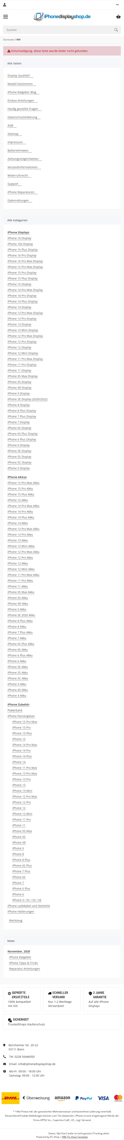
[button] (117, 4)
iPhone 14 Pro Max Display (25, 290)
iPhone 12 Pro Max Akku (23, 552)
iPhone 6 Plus (21, 888)
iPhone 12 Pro (21, 802)
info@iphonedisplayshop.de (37, 1064)
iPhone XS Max (22, 831)
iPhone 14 (18, 762)
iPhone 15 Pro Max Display (25, 267)
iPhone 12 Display (19, 347)
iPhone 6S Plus (22, 865)
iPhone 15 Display (19, 284)
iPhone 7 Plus (21, 871)
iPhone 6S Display (19, 428)
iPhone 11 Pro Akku (20, 580)
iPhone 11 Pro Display (22, 364)
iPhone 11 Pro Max (24, 768)
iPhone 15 (18, 739)
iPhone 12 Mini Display (23, 353)
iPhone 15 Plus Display (23, 278)
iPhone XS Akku (18, 598)
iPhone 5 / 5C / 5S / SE (26, 900)
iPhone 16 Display (19, 238)
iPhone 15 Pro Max (24, 722)
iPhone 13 (18, 785)
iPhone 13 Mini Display (23, 330)
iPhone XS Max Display (23, 376)
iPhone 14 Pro (21, 750)
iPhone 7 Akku (17, 638)
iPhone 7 (18, 883)
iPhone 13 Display (19, 324)
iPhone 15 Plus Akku (21, 494)
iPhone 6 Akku (17, 661)
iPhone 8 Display (19, 405)
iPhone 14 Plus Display (23, 301)
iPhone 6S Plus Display (23, 433)
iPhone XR (19, 842)
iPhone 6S (18, 877)
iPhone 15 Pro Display (22, 272)
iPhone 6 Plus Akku (20, 655)
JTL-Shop (55, 1137)
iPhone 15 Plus (22, 733)
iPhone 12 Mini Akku (21, 569)
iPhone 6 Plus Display (22, 439)
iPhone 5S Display (19, 456)
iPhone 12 (18, 808)
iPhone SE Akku (18, 667)
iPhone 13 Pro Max (24, 773)
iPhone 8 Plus (21, 860)
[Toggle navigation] (5, 16)
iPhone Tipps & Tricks (23, 963)
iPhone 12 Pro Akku (20, 557)
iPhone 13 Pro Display (22, 318)
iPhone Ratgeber (20, 957)
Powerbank (15, 710)
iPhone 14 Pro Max (24, 745)
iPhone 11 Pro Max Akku (23, 575)
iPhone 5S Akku (18, 672)
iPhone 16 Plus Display (23, 249)
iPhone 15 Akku (18, 500)
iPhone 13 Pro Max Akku (23, 529)
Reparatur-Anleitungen (24, 968)
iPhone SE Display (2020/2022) (27, 399)
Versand (86, 1120)
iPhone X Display (19, 393)
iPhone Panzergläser (21, 716)
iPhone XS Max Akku (21, 592)
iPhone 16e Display (20, 244)
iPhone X (18, 848)
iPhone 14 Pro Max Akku (23, 506)
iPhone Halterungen (21, 911)
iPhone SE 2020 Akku (21, 615)
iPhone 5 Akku (17, 684)
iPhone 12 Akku (18, 563)
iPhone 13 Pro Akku (20, 534)
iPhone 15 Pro (21, 727)
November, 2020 (19, 951)
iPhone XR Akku (18, 603)
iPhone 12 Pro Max (24, 796)
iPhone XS (18, 837)
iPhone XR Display (19, 387)
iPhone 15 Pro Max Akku (23, 483)
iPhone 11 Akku (18, 586)
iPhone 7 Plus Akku (20, 632)
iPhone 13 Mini (22, 791)
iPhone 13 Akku (18, 540)
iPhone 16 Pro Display (22, 255)
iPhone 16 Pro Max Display (25, 261)
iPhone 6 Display (19, 445)
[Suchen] (57, 30)
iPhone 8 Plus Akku (20, 621)
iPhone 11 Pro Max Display (25, 359)
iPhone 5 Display (19, 468)
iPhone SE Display (19, 451)
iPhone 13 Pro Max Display (25, 313)
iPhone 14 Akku (18, 523)
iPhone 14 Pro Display (22, 295)
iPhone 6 (18, 894)
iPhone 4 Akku (17, 695)
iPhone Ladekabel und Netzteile (29, 906)
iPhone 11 (18, 825)
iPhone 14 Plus (22, 756)
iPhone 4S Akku (18, 690)
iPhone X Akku (17, 609)
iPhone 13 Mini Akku (21, 546)
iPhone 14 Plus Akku (21, 517)
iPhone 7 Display (19, 422)
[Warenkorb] (118, 16)
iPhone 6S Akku (18, 649)
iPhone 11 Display (19, 370)
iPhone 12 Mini (22, 814)
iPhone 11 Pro (21, 819)
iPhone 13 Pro (21, 779)
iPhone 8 (18, 854)
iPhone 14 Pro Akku (20, 511)
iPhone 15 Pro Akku (20, 488)
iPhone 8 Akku (17, 626)
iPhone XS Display (19, 382)
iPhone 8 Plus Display (22, 410)
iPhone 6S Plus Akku (21, 644)
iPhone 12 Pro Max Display (25, 336)
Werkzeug (15, 920)
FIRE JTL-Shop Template (75, 1137)
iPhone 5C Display (19, 462)
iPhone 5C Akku (18, 678)
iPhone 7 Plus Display (22, 416)
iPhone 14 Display (19, 307)
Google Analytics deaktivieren (31, 1133)
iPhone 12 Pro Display (22, 341)
